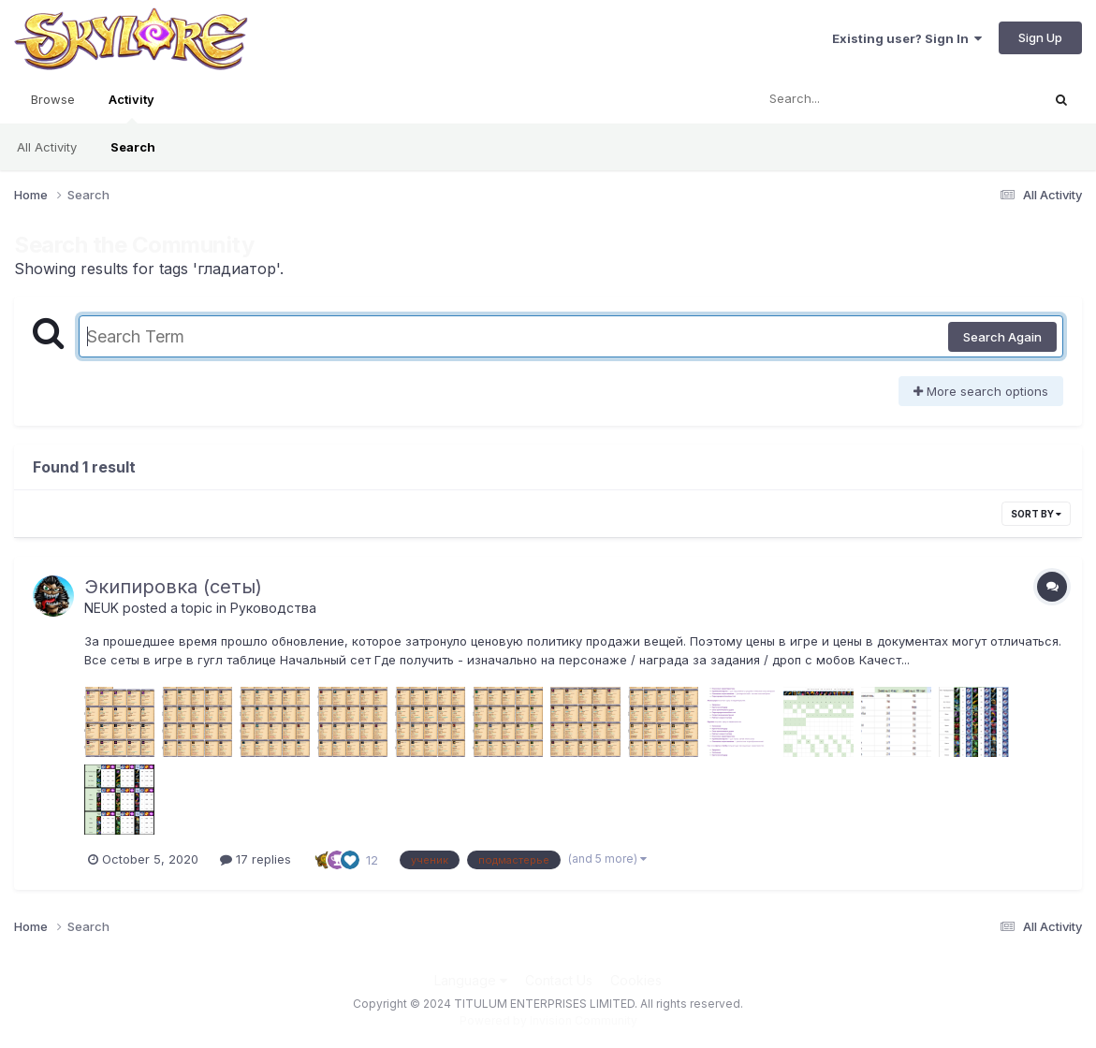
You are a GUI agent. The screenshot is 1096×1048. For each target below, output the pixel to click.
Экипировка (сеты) (173, 586)
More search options (980, 391)
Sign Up (1040, 37)
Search (132, 146)
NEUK (101, 608)
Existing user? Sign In (907, 38)
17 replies (255, 859)
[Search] (846, 99)
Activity (131, 108)
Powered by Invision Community (548, 1020)
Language (470, 980)
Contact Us (558, 980)
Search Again (1002, 336)
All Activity (47, 146)
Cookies (636, 980)
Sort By (1036, 513)
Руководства (273, 608)
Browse (53, 99)
